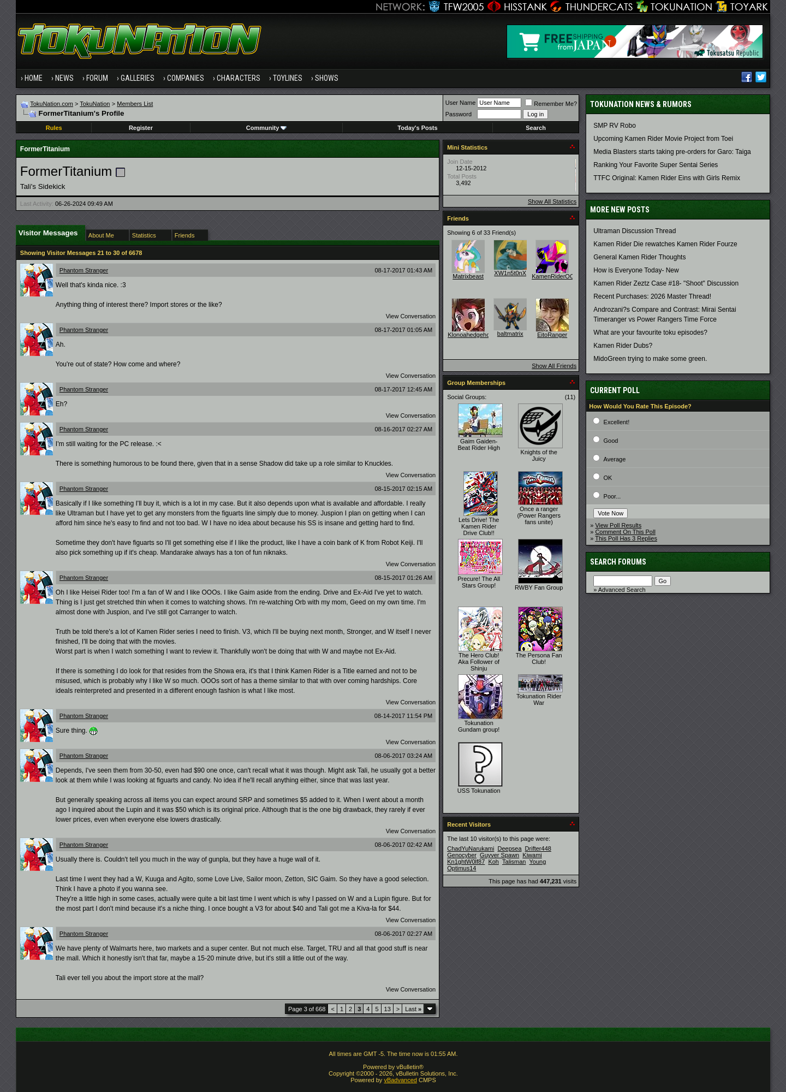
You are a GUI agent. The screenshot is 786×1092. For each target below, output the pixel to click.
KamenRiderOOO (555, 276)
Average (615, 459)
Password (458, 114)
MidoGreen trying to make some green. (650, 359)
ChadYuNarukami (470, 848)
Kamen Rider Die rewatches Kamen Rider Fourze (665, 244)
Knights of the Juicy (539, 455)
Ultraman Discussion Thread (634, 231)
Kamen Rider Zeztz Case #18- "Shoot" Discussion (666, 283)
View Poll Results (618, 525)
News (64, 78)
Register (141, 127)
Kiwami (531, 855)
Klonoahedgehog (470, 334)
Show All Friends (554, 366)
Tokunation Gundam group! (478, 726)
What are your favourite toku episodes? (650, 332)
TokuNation (95, 103)
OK (608, 477)
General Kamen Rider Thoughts (639, 257)
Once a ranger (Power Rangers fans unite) (538, 515)
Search (536, 127)
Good (611, 440)
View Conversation (411, 316)
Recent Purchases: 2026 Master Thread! (652, 296)
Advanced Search (622, 589)
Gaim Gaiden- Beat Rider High (478, 444)
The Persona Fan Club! (539, 658)
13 (387, 1009)
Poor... (612, 496)
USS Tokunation (479, 790)
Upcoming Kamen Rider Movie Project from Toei (663, 139)
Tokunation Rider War (539, 699)
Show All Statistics (552, 201)
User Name (460, 102)
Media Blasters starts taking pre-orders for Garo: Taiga (672, 152)
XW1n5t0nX (510, 273)
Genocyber (462, 855)
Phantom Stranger (83, 270)
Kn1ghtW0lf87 (466, 861)
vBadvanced (400, 1080)
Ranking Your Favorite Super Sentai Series (655, 165)
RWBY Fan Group (539, 587)
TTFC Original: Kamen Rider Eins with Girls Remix (666, 178)
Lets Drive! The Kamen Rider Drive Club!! (478, 526)
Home (34, 78)
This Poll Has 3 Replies (626, 538)
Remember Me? (551, 103)
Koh (493, 861)
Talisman (514, 861)
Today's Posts (417, 127)
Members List (135, 103)
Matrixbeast (468, 276)
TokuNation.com (51, 103)
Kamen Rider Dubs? (622, 345)
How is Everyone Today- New (636, 270)
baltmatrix (510, 333)
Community (266, 127)
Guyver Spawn (499, 855)
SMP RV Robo (614, 125)
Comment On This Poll (625, 532)
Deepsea (509, 848)
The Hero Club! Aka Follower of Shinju (478, 662)
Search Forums (618, 561)
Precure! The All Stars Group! (478, 582)
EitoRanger (552, 334)
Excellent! (617, 422)
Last (413, 1009)
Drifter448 (538, 848)
